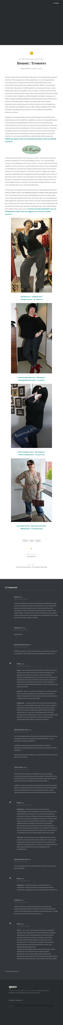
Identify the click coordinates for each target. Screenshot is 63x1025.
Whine (38, 540)
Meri (28, 68)
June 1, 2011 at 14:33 (20, 861)
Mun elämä (30, 59)
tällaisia (40, 606)
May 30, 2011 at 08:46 (21, 599)
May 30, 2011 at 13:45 (21, 647)
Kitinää (22, 59)
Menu (57, 3)
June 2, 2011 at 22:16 (23, 926)
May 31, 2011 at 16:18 (24, 805)
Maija (16, 597)
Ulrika (17, 900)
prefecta (18, 628)
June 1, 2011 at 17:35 (23, 881)
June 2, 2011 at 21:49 (20, 902)
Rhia (19, 664)
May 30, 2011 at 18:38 (24, 666)
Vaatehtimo (39, 59)
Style (31, 540)
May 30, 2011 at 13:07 (21, 630)
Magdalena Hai (21, 644)
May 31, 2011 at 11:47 (21, 769)
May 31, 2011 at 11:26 (21, 732)
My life (25, 540)
